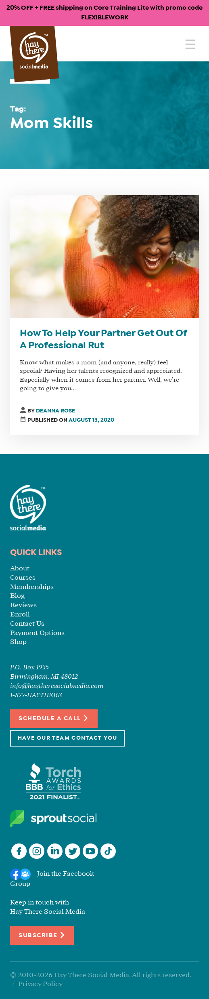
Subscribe (42, 935)
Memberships (32, 587)
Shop (18, 642)
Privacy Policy (40, 984)
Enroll (20, 615)
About (19, 569)
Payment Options (37, 633)
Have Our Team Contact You (67, 738)
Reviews (23, 605)
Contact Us (27, 624)
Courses (23, 578)
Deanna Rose (55, 411)
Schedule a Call (54, 718)
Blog (17, 596)
